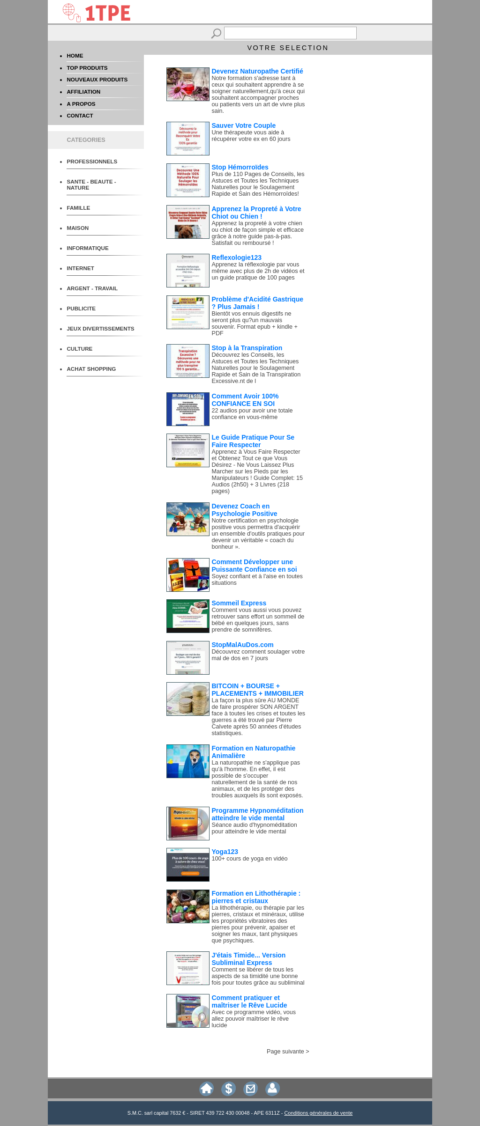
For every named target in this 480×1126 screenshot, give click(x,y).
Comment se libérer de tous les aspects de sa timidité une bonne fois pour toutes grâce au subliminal (258, 976)
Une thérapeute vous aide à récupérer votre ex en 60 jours (251, 135)
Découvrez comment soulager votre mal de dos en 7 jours (258, 655)
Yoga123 (225, 851)
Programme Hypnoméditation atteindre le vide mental (258, 814)
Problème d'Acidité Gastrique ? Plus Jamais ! (258, 302)
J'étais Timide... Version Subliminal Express (249, 958)
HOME (75, 55)
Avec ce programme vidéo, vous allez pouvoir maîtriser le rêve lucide (254, 1019)
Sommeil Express (239, 603)
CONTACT (80, 115)
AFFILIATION (83, 91)
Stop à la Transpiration (247, 348)
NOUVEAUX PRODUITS (97, 79)
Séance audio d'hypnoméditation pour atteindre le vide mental (254, 828)
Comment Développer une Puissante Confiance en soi (254, 565)
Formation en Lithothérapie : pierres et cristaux (256, 897)
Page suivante (285, 1051)
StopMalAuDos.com (243, 644)
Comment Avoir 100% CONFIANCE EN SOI (245, 399)
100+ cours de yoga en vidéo (250, 858)
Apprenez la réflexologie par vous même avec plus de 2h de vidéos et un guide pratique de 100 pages (258, 271)
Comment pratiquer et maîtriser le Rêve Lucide (249, 1001)
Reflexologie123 (237, 257)
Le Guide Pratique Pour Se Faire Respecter (253, 441)
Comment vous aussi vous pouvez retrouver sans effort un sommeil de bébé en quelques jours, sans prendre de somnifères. (258, 620)
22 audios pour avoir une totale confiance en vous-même (252, 413)
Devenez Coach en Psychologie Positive (245, 509)
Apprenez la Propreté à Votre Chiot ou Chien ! (256, 212)
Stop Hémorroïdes (240, 167)
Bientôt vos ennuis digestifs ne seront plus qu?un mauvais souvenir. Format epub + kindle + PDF (255, 323)
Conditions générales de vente (318, 1113)
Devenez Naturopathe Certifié (257, 71)
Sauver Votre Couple (244, 125)
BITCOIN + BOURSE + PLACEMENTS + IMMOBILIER (258, 689)
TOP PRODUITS (87, 68)
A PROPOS (81, 104)
